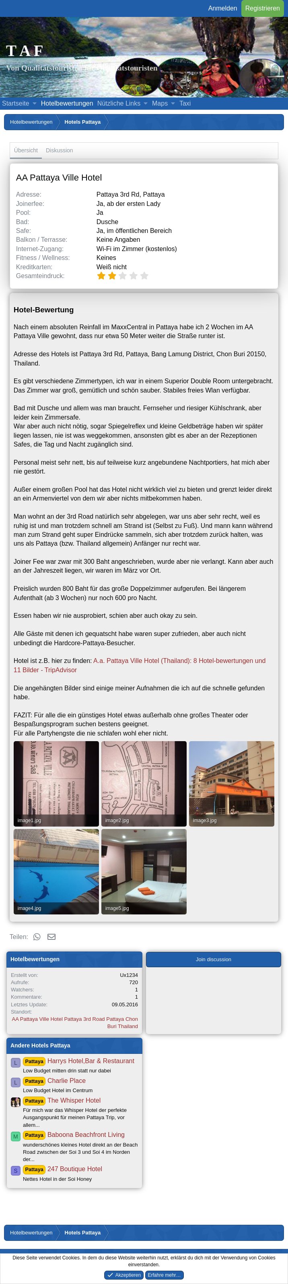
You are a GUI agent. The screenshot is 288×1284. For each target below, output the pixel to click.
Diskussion (59, 150)
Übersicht (26, 150)
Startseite (15, 103)
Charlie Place (54, 1080)
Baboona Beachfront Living (74, 1134)
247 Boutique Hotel (62, 1169)
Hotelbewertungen (67, 103)
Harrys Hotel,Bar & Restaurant (78, 1061)
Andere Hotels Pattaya (40, 1045)
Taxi (185, 103)
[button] (34, 104)
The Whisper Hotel (62, 1100)
